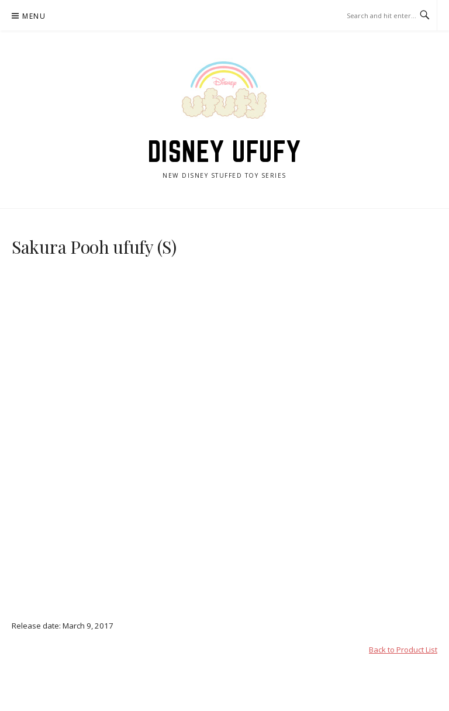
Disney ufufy (225, 151)
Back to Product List (403, 649)
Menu (34, 16)
